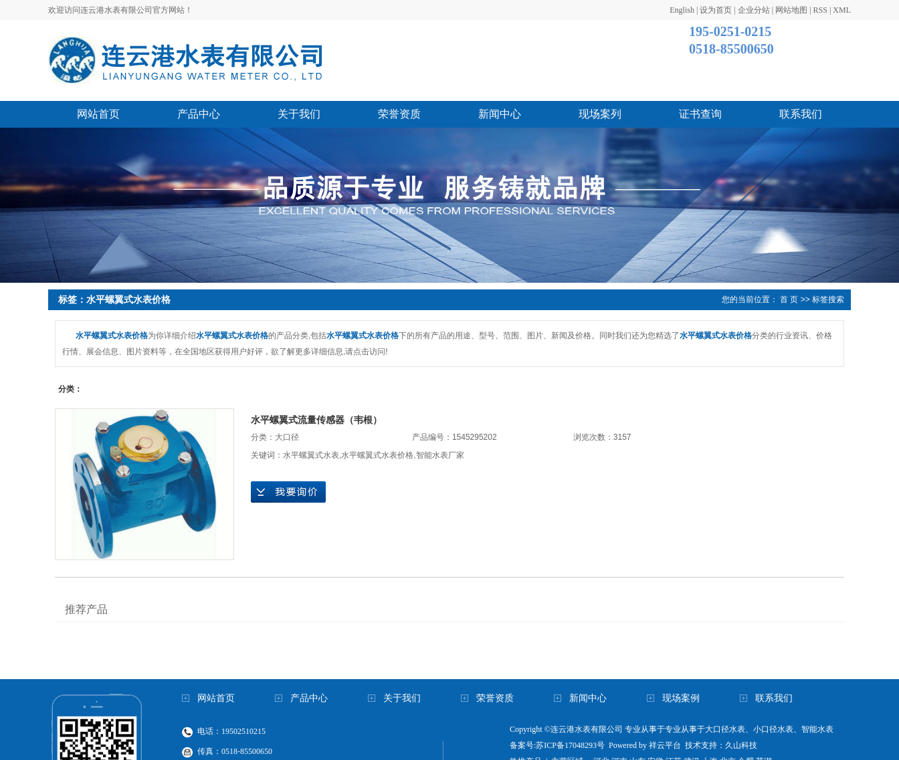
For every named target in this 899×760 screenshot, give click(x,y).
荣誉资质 (399, 114)
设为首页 (716, 10)
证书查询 (700, 114)
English (682, 10)
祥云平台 (665, 745)
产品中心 (198, 114)
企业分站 (754, 10)
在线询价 (288, 492)
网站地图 (791, 10)
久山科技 (741, 745)
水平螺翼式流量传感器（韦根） (316, 419)
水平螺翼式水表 (311, 455)
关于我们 (299, 114)
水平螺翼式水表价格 (377, 455)
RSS (820, 10)
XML (842, 10)
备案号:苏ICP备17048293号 (557, 745)
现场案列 (600, 114)
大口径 (287, 437)
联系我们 (800, 114)
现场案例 (681, 698)
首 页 (789, 299)
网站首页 (98, 114)
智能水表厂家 (440, 455)
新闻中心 (499, 114)
